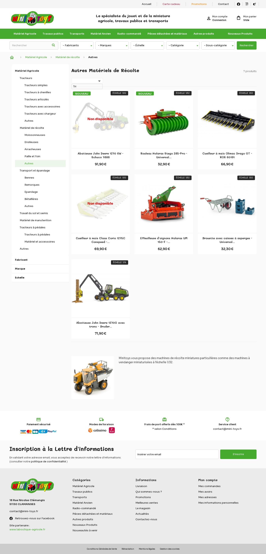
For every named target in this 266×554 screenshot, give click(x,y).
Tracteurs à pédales (32, 227)
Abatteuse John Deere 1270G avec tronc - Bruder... (100, 324)
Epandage (31, 192)
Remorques (31, 184)
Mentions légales (147, 549)
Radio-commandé (129, 33)
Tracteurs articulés (36, 99)
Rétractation (128, 549)
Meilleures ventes (146, 502)
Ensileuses (31, 142)
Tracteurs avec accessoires (42, 106)
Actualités (142, 513)
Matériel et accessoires (39, 241)
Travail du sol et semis (34, 213)
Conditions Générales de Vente (102, 549)
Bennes (29, 177)
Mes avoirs (205, 491)
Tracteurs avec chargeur (40, 113)
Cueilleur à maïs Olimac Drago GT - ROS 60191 (227, 155)
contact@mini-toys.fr (227, 429)
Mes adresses (207, 497)
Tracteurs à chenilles (37, 92)
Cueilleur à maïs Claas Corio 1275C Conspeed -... (100, 240)
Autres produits (204, 33)
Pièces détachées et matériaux (167, 33)
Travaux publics (53, 33)
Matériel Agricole (25, 33)
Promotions (199, 4)
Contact (223, 4)
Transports (77, 33)
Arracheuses (32, 149)
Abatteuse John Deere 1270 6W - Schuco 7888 (100, 155)
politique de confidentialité (48, 461)
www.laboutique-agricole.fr (27, 529)
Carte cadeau (171, 4)
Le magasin (142, 508)
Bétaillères (31, 199)
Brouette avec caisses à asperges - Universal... (227, 240)
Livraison (141, 486)
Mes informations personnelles (218, 502)
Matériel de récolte (32, 128)
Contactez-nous (146, 519)
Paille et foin (32, 156)
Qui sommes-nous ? (148, 491)
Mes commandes (209, 486)
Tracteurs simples (36, 85)
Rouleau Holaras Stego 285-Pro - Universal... (164, 155)
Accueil (146, 4)
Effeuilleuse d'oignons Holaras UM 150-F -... (163, 240)
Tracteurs (26, 78)
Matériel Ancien (101, 33)
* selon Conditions (164, 429)
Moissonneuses (34, 135)
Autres (28, 120)
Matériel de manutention (35, 220)
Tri (72, 80)
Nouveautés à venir (84, 530)
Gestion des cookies (170, 549)
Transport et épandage (35, 170)
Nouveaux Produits (240, 33)
